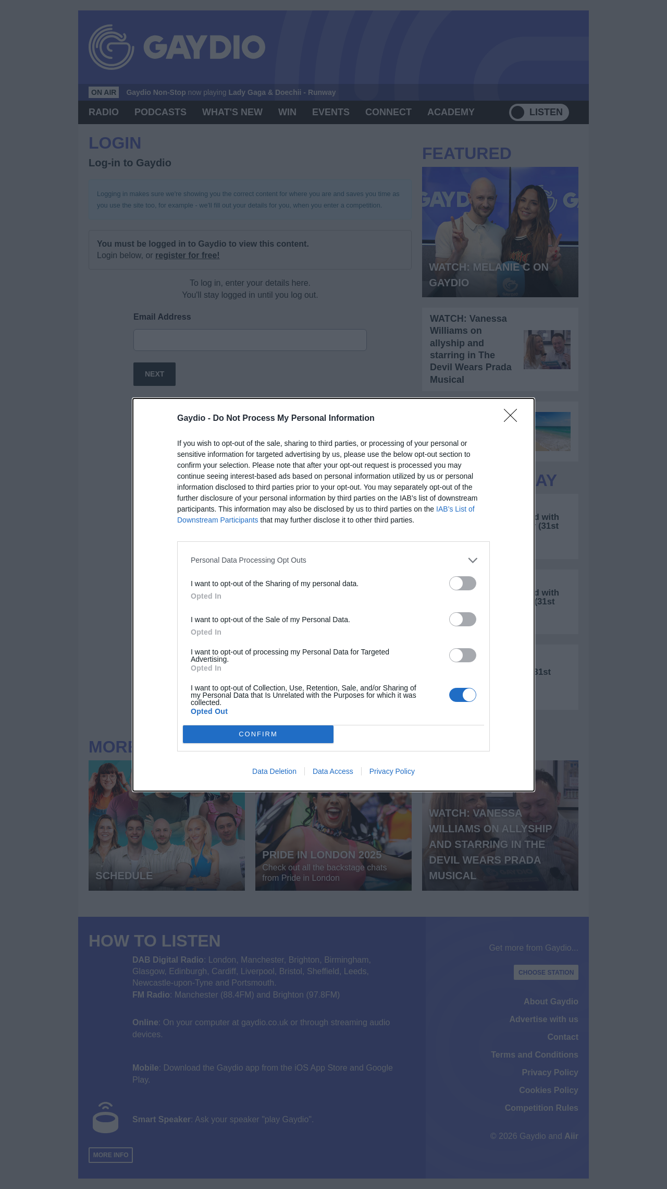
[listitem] (333, 560)
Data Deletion (274, 771)
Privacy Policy (392, 771)
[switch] (462, 583)
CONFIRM (258, 734)
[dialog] (333, 594)
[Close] (514, 419)
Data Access (333, 771)
